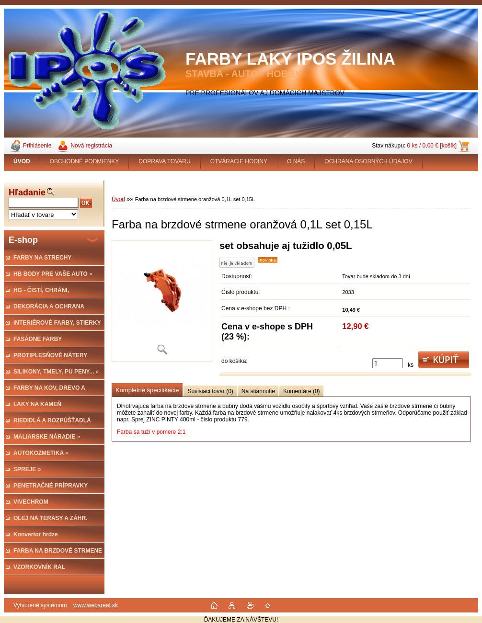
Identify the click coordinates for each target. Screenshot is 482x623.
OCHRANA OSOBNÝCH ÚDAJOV (368, 161)
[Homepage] (22, 161)
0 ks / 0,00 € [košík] (432, 145)
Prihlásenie (37, 145)
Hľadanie (27, 192)
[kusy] (387, 363)
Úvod (118, 199)
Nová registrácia (91, 145)
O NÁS (296, 161)
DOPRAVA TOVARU (164, 161)
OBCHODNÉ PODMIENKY (84, 161)
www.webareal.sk (95, 605)
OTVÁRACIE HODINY (238, 161)
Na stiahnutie (258, 391)
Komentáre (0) (301, 391)
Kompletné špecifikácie (147, 390)
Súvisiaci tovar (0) (210, 391)
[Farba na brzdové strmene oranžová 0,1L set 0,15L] (162, 301)
